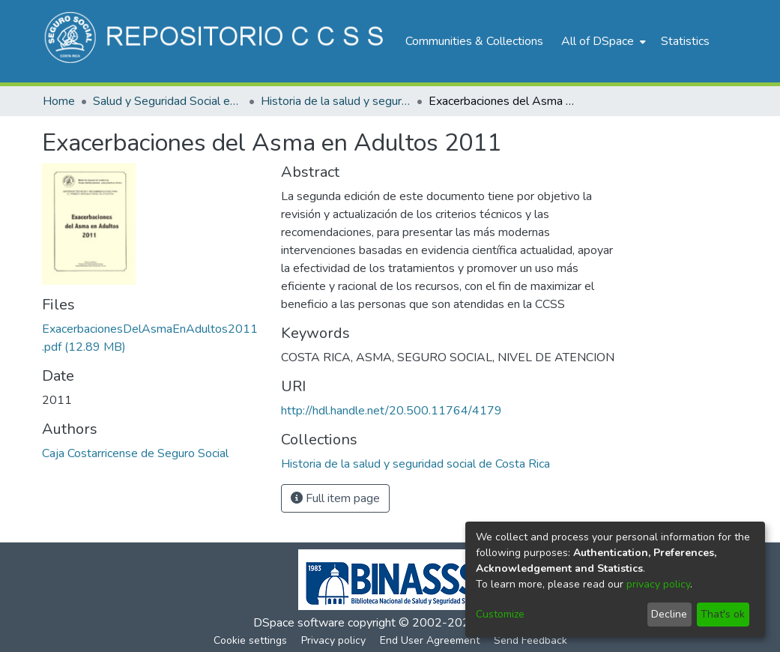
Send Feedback (530, 640)
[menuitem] (602, 41)
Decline (669, 614)
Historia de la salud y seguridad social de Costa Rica (336, 101)
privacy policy (658, 584)
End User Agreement (430, 640)
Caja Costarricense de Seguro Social (135, 453)
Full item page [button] (335, 498)
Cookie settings (250, 640)
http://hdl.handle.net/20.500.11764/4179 (391, 410)
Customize (500, 614)
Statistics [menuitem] (685, 41)
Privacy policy (333, 640)
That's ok (723, 614)
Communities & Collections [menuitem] (474, 41)
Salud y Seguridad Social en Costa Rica (168, 101)
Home (59, 101)
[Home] (216, 41)
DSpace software (299, 623)
